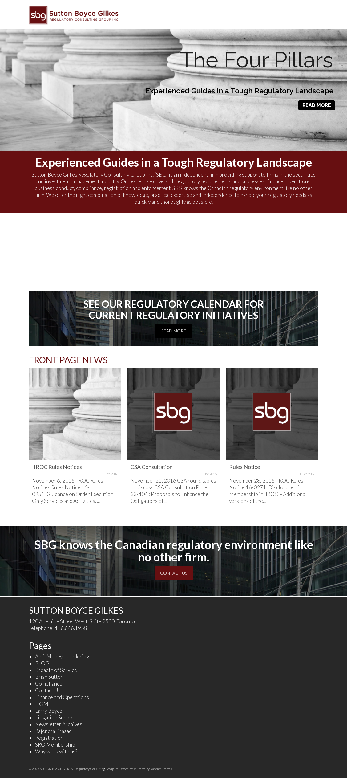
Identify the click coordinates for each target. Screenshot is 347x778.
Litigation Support (55, 717)
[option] (75, 442)
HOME (43, 704)
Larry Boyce (48, 710)
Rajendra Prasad (53, 731)
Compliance (48, 683)
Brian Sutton (49, 677)
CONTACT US (173, 573)
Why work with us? (56, 751)
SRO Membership (55, 744)
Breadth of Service (56, 670)
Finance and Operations (62, 697)
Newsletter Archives (58, 724)
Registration (49, 738)
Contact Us (48, 690)
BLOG (42, 663)
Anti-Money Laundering (62, 656)
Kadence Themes (161, 769)
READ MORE (316, 105)
